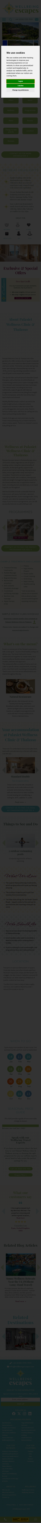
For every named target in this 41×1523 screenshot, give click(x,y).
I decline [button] (20, 85)
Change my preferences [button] (20, 90)
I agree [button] (20, 81)
